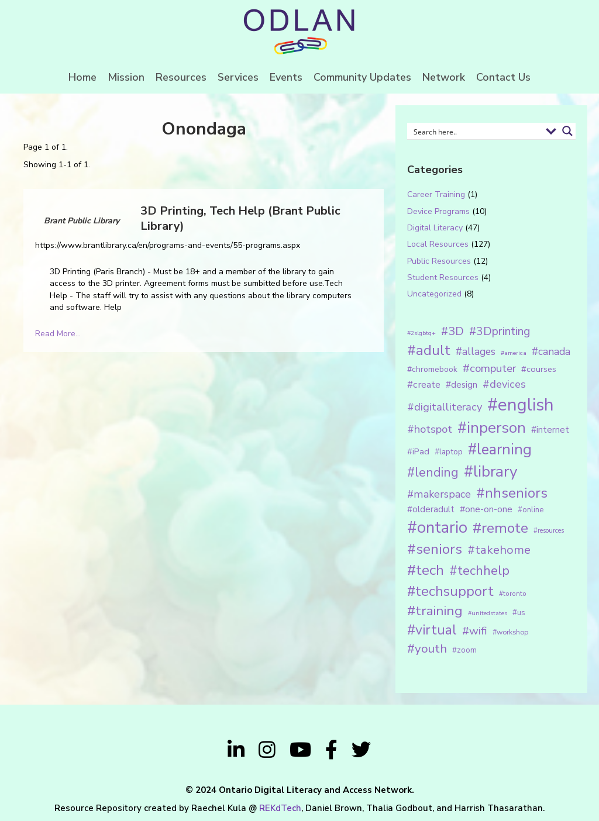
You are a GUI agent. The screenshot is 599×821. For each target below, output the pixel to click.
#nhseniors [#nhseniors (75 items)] (512, 493)
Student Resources (442, 277)
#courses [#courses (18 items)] (538, 369)
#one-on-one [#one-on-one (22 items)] (486, 509)
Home (82, 77)
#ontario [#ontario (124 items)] (437, 527)
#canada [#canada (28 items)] (551, 351)
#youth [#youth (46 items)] (427, 648)
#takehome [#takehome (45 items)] (499, 549)
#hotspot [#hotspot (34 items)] (429, 429)
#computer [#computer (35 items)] (489, 368)
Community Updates (362, 77)
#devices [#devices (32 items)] (504, 384)
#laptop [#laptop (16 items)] (449, 451)
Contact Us (503, 77)
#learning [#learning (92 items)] (500, 449)
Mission (126, 77)
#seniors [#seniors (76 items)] (434, 549)
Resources (181, 77)
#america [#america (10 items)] (513, 353)
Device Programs (438, 211)
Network (443, 77)
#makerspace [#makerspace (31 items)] (439, 494)
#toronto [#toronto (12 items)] (512, 593)
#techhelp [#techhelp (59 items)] (479, 570)
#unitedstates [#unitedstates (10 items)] (487, 613)
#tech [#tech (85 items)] (425, 570)
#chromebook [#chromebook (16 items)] (432, 369)
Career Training (436, 194)
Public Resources (439, 261)
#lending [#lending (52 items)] (433, 472)
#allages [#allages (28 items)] (475, 351)
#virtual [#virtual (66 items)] (432, 630)
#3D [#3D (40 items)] (452, 331)
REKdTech (280, 808)
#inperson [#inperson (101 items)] (491, 428)
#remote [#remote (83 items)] (500, 528)
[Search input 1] (476, 131)
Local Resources (438, 244)
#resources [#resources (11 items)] (548, 530)
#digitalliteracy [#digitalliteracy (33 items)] (444, 406)
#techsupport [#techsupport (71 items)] (450, 591)
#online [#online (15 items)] (530, 510)
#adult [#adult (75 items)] (428, 350)
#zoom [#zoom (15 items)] (464, 650)
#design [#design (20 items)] (461, 385)
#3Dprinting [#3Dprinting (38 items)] (499, 331)
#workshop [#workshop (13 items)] (510, 632)
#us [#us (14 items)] (518, 613)
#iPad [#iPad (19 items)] (418, 451)
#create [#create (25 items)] (423, 384)
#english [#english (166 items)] (520, 404)
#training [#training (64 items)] (435, 611)
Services (238, 77)
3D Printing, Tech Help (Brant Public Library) (240, 218)
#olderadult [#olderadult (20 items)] (431, 509)
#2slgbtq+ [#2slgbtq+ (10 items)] (421, 333)
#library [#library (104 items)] (490, 471)
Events (286, 77)
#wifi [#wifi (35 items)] (474, 631)
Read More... (58, 333)
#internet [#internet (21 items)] (550, 429)
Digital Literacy (435, 227)
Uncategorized (434, 293)
